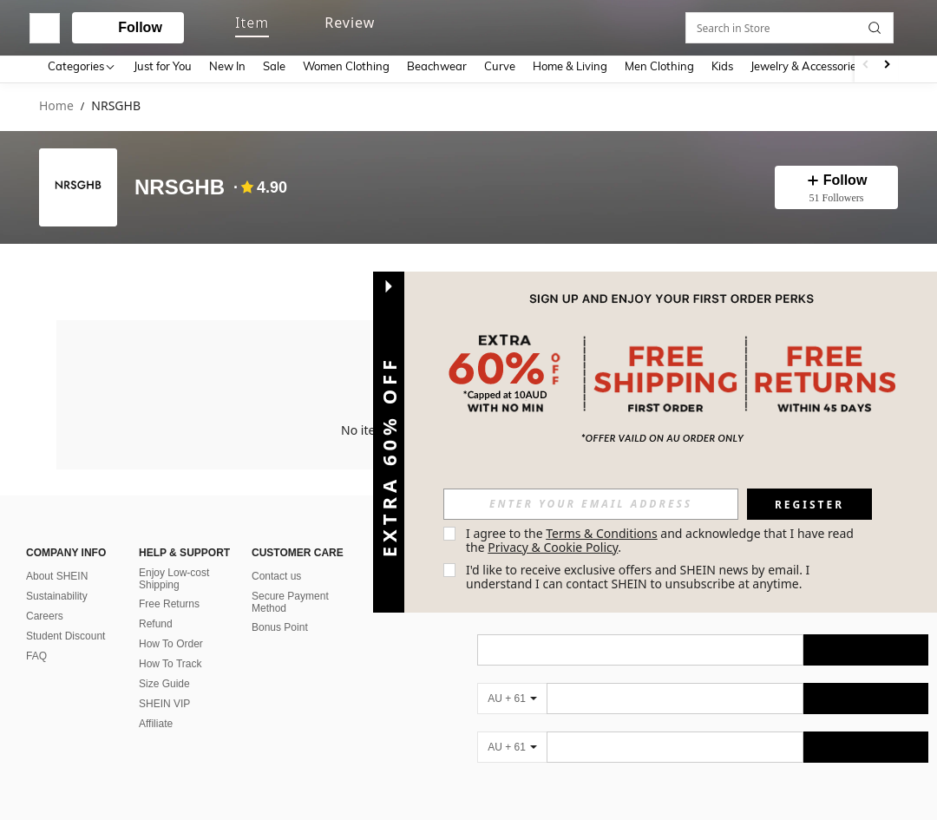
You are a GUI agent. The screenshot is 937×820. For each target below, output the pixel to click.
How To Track (170, 660)
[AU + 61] (512, 695)
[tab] (75, 269)
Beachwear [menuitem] (437, 66)
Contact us (276, 573)
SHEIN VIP (164, 700)
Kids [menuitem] (722, 66)
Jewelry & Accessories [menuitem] (806, 66)
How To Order (171, 640)
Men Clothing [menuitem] (659, 66)
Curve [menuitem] (499, 66)
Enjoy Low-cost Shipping (174, 575)
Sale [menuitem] (274, 66)
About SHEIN (57, 573)
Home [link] (56, 106)
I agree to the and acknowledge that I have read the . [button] (661, 540)
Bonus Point (280, 624)
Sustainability (57, 593)
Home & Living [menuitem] (570, 66)
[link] (821, 24)
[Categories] (82, 65)
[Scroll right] (887, 65)
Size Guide (164, 680)
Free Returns (169, 600)
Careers (44, 613)
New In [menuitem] (227, 66)
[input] (590, 504)
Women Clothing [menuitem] (346, 66)
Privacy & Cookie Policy (553, 547)
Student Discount (65, 632)
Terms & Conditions (602, 533)
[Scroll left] (866, 65)
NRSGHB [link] (116, 106)
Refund (156, 620)
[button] (451, 24)
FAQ (36, 652)
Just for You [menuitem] (163, 66)
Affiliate (156, 720)
